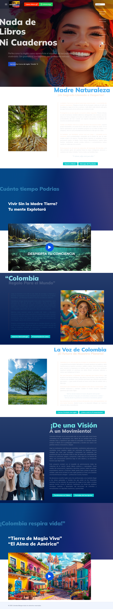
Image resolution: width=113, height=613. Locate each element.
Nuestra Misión (70, 164)
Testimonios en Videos (61, 499)
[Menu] (6, 4)
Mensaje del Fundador (88, 164)
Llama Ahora (32, 4)
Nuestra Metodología (20, 337)
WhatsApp (46, 4)
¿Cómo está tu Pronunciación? (80, 416)
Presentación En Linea (40, 337)
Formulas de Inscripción (84, 499)
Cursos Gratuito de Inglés (80, 412)
